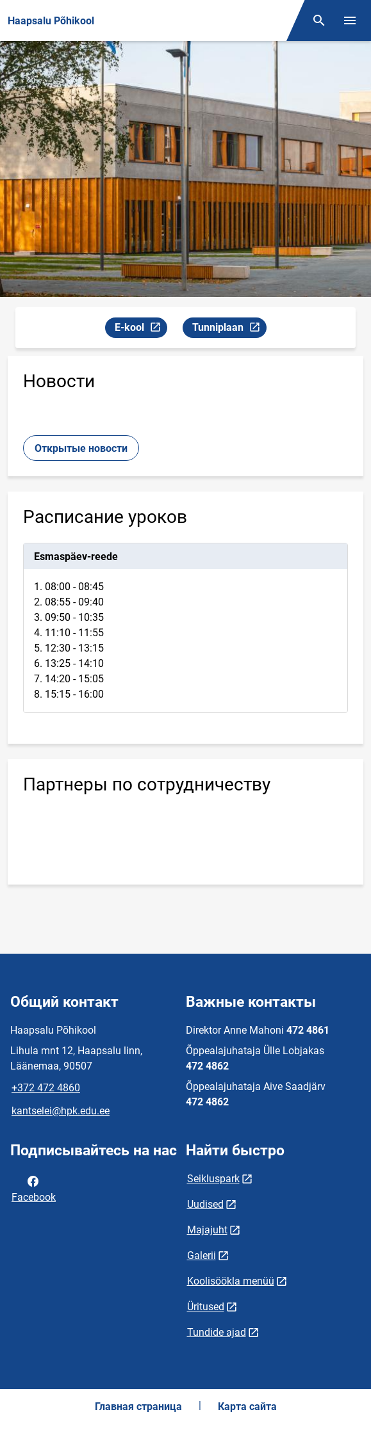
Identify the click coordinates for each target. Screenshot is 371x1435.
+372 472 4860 (46, 1088)
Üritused (205, 1307)
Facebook (34, 1188)
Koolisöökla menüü (230, 1281)
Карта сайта (247, 1406)
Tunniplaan (229, 329)
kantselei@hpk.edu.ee (61, 1111)
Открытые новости (81, 448)
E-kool (140, 329)
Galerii (201, 1255)
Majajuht (207, 1230)
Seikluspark (213, 1179)
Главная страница (138, 1406)
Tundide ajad (216, 1332)
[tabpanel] (185, 628)
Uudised (205, 1204)
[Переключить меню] (350, 20)
